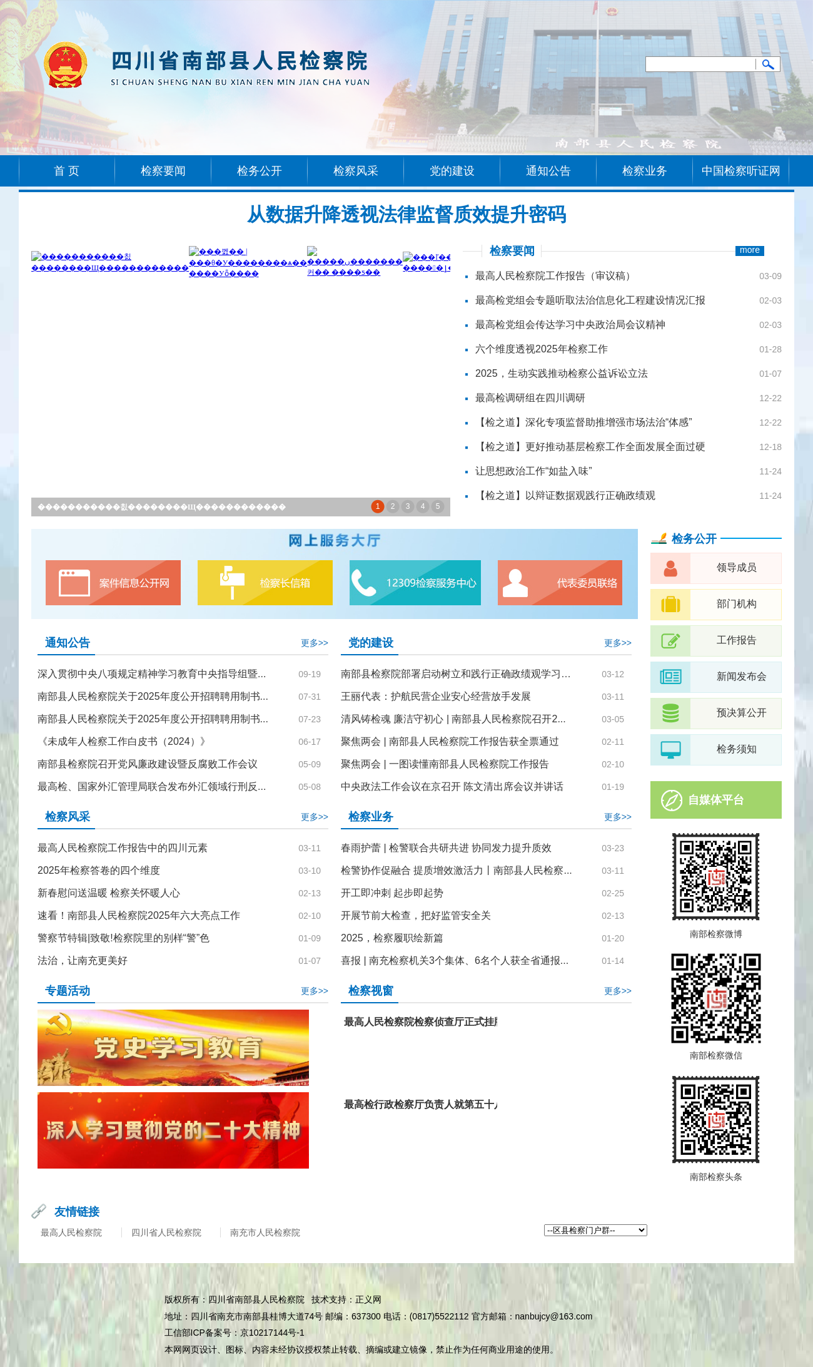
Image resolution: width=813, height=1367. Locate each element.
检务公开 (259, 171)
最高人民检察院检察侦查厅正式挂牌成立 (434, 1021)
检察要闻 (163, 171)
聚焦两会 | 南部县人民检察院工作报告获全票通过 (450, 741)
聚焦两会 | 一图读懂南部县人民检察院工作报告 (445, 764)
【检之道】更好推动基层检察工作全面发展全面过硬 (590, 446)
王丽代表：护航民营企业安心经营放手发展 (436, 696)
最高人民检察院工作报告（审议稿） (555, 275)
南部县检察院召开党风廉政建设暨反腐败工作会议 (148, 764)
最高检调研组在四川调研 (530, 397)
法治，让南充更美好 (83, 960)
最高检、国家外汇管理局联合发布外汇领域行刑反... (152, 786)
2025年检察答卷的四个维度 (99, 870)
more (750, 250)
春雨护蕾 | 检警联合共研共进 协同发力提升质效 (446, 847)
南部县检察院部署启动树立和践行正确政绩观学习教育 (457, 673)
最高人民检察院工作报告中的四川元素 (123, 847)
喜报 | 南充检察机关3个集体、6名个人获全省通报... (454, 960)
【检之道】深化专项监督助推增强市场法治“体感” (583, 422)
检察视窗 (370, 991)
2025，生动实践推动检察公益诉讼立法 (561, 373)
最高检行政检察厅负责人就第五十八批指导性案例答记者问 (474, 1104)
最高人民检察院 (71, 1232)
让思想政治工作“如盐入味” (533, 471)
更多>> (314, 643)
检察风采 (355, 171)
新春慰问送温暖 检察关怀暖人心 (109, 893)
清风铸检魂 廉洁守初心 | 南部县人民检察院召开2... (453, 719)
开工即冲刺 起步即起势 (392, 893)
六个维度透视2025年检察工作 (541, 349)
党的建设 (452, 171)
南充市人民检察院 (265, 1232)
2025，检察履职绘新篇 (392, 938)
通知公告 (548, 171)
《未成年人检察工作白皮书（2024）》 (124, 741)
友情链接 (76, 1212)
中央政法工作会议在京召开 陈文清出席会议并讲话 (452, 786)
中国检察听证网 (741, 171)
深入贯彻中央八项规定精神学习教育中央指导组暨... (152, 673)
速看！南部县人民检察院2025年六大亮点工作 (139, 915)
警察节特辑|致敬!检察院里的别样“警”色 (124, 938)
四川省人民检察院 (166, 1232)
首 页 (66, 171)
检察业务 (644, 171)
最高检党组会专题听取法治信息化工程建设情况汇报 (590, 300)
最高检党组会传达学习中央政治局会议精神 (570, 324)
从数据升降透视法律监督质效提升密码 (406, 214)
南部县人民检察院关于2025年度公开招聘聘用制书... (153, 696)
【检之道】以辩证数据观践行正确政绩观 (565, 495)
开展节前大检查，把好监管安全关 (416, 915)
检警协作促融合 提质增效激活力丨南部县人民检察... (456, 870)
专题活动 (67, 991)
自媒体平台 (716, 800)
